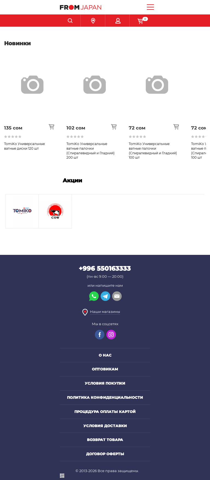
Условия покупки (105, 383)
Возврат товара (105, 439)
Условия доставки (105, 426)
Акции (72, 180)
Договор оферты (105, 454)
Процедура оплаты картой (105, 411)
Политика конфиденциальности (105, 397)
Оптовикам (105, 369)
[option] (35, 107)
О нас (105, 355)
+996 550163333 (105, 268)
